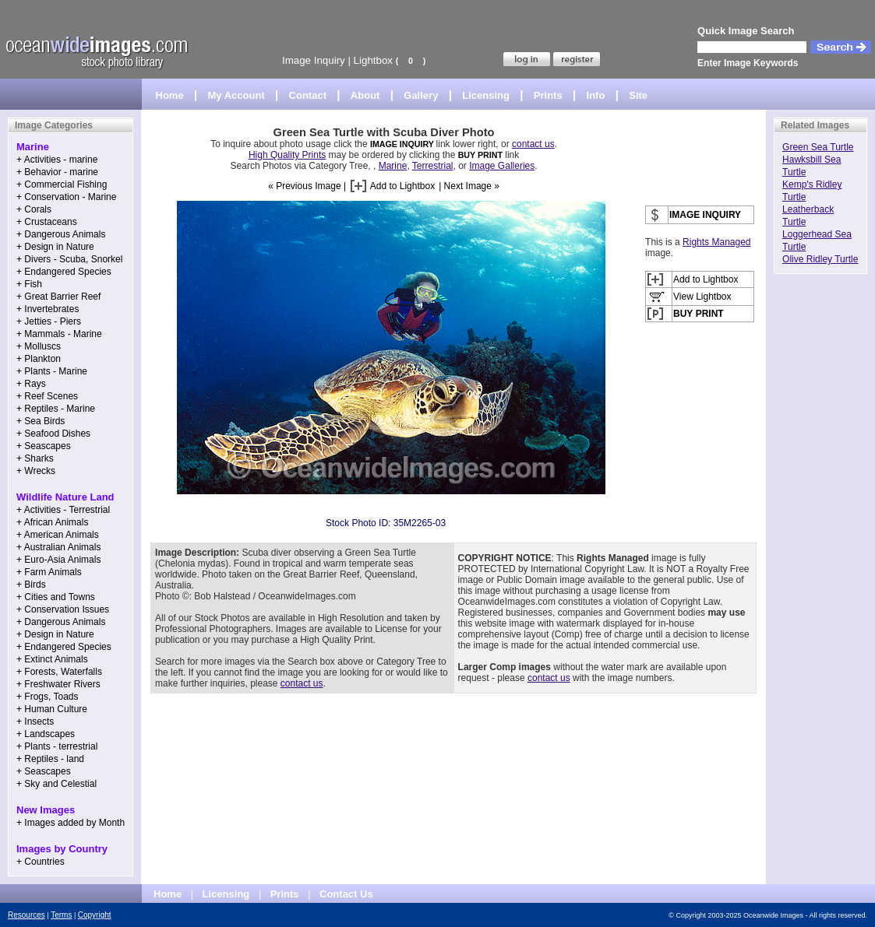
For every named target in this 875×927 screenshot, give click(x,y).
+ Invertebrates (47, 309)
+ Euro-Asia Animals (58, 559)
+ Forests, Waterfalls (59, 671)
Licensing (486, 95)
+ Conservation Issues (62, 609)
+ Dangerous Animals (60, 234)
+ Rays (31, 383)
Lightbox (373, 60)
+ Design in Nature (55, 246)
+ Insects (35, 721)
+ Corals (33, 209)
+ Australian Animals (58, 547)
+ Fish (29, 284)
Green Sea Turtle (817, 147)
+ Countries (40, 861)
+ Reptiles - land (50, 758)
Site (638, 95)
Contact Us (346, 894)
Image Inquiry (313, 60)
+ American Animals (57, 534)
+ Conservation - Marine (66, 196)
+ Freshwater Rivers (58, 684)
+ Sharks (35, 458)
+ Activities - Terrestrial (63, 509)
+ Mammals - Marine (59, 333)
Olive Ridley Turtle (820, 259)
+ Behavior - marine (57, 172)
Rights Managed (716, 242)
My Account (236, 95)
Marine (393, 165)
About (365, 95)
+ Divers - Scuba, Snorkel (69, 259)
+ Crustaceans (46, 221)
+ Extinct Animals (52, 659)
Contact (307, 95)
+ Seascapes (43, 446)
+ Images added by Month (70, 822)
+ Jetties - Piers (48, 321)
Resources (26, 915)
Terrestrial (432, 165)
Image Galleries (502, 165)
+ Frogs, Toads (47, 696)
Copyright (94, 915)
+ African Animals (52, 522)
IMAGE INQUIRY (403, 144)
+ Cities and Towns (55, 597)
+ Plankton (38, 358)
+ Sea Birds (40, 421)
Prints (548, 95)
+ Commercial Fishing (61, 184)
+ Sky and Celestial (56, 783)
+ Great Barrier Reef (58, 296)
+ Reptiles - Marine (55, 408)
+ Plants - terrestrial (56, 746)
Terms (61, 915)
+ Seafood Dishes (53, 433)
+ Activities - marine (56, 159)
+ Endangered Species (63, 271)
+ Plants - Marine (51, 371)
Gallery (421, 95)
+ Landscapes (45, 734)
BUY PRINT (480, 155)
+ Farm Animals (49, 572)
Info (596, 95)
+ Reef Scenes (47, 396)
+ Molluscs (38, 346)
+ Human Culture (51, 709)
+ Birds (31, 584)
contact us (533, 144)
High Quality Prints (287, 154)
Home (170, 95)
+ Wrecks (35, 470)
